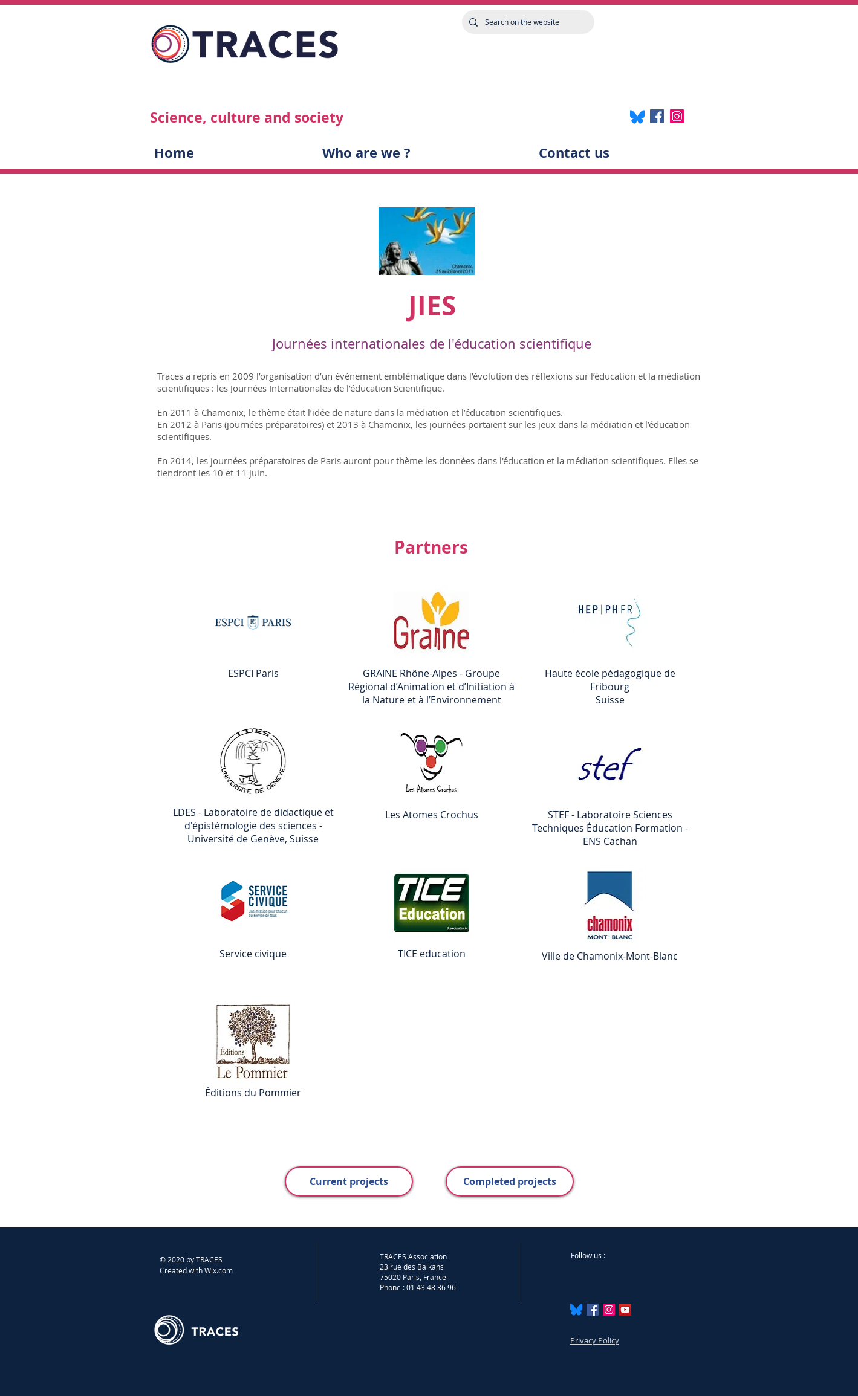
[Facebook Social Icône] (593, 1310)
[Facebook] (657, 116)
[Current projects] (349, 1181)
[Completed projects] (510, 1181)
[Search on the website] (527, 22)
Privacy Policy (594, 1340)
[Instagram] (677, 116)
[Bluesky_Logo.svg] (576, 1310)
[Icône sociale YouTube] (625, 1310)
